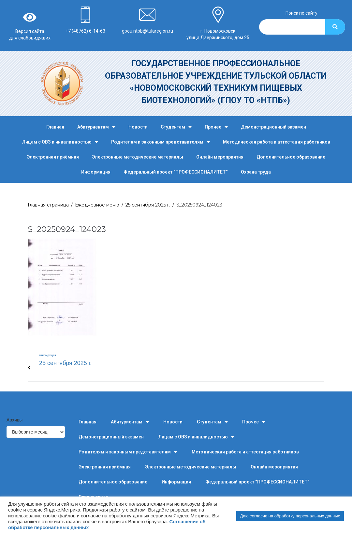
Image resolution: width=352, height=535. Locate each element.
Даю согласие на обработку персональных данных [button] (290, 515)
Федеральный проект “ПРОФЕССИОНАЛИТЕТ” (176, 172)
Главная (55, 127)
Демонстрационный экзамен (273, 127)
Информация (95, 172)
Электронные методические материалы (137, 157)
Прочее (216, 127)
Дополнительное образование (291, 157)
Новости (138, 127)
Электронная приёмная (53, 157)
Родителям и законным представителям (160, 142)
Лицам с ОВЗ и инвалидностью (60, 142)
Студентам (176, 127)
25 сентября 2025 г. (147, 205)
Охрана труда (256, 172)
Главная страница (48, 205)
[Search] (335, 27)
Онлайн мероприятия (219, 157)
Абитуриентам (96, 127)
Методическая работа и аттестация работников (276, 142)
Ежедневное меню (97, 205)
